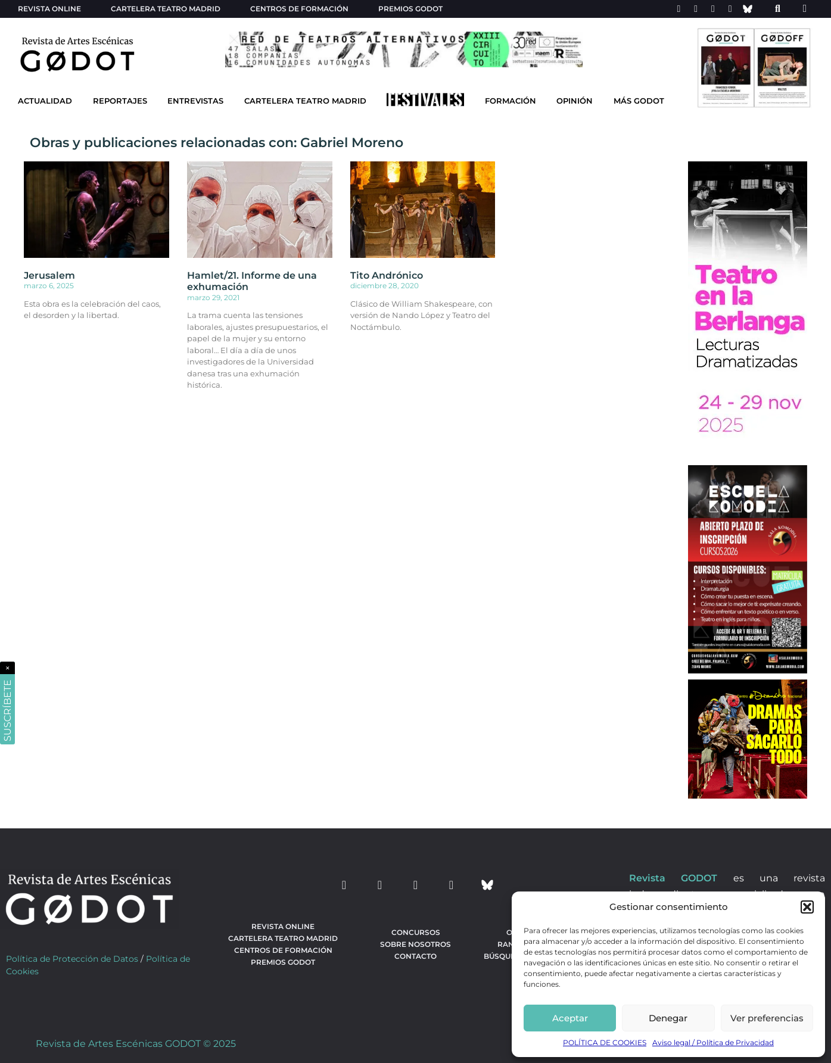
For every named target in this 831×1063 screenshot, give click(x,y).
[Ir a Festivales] (425, 102)
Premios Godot (410, 8)
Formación (510, 100)
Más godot (639, 100)
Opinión (574, 100)
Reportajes (120, 100)
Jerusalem (49, 275)
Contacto (415, 956)
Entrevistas (195, 100)
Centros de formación (299, 8)
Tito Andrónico (386, 275)
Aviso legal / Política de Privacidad (713, 1042)
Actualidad (45, 100)
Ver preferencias (767, 1018)
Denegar (668, 1018)
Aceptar (570, 1018)
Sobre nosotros (415, 944)
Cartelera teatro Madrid (165, 8)
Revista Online (49, 8)
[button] (807, 907)
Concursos (415, 932)
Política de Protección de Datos (72, 958)
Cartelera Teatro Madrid (305, 100)
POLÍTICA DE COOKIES (604, 1042)
